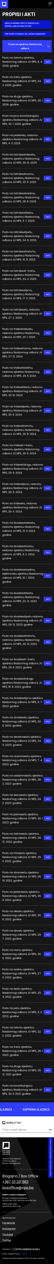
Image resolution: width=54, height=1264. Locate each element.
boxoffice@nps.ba (18, 1187)
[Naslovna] (4, 4)
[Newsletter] (22, 1130)
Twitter (6, 1240)
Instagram (9, 1228)
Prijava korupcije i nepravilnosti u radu (50, 1157)
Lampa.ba (24, 1254)
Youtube (7, 1234)
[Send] (47, 1130)
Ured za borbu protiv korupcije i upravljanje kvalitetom (22, 24)
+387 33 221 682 (15, 1182)
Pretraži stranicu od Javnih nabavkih (25, 34)
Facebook (8, 1223)
